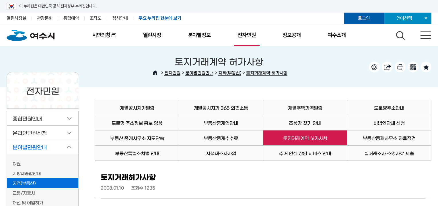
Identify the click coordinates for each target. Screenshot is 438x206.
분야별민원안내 (199, 72)
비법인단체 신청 (389, 122)
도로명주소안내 (389, 107)
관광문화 (45, 18)
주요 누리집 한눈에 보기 (160, 18)
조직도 (96, 18)
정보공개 (292, 35)
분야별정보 (199, 35)
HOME (155, 72)
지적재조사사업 (221, 153)
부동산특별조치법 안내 (137, 153)
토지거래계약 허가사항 (266, 72)
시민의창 (97, 39)
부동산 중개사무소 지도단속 (137, 138)
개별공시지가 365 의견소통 (221, 107)
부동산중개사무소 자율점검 (389, 138)
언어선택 (404, 18)
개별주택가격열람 (305, 107)
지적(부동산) (229, 72)
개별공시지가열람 (137, 107)
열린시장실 (16, 18)
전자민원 (247, 35)
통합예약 (71, 18)
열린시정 (152, 35)
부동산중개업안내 (221, 122)
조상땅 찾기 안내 (305, 122)
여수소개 (337, 35)
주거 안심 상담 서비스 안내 (305, 153)
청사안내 (120, 18)
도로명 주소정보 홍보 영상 (137, 122)
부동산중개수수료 (221, 138)
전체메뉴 (420, 34)
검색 (399, 34)
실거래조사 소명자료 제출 (389, 153)
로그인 (364, 18)
